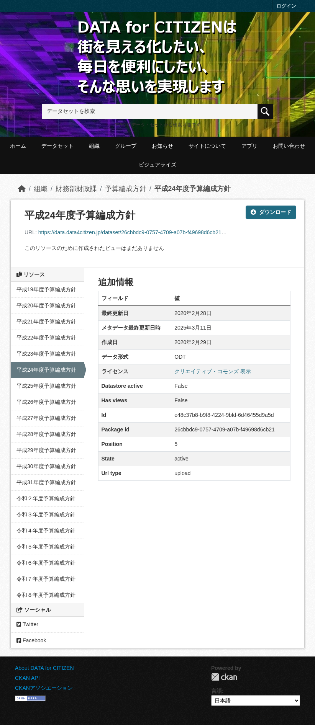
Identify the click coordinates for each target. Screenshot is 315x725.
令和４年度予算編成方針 (45, 530)
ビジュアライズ (157, 165)
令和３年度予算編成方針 (45, 514)
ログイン (286, 6)
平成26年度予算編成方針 (46, 402)
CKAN (224, 677)
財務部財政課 (76, 189)
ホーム (18, 146)
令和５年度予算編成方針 (45, 547)
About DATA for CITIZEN (44, 668)
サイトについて (207, 146)
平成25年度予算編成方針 (46, 386)
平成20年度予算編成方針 (46, 305)
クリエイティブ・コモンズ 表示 (212, 371)
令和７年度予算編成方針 (45, 579)
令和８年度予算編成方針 (45, 595)
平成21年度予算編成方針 (46, 321)
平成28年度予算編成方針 (46, 434)
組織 (94, 146)
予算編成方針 (125, 189)
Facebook (31, 640)
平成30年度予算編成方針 (46, 466)
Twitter (27, 624)
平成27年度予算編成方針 (46, 418)
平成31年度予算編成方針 (46, 482)
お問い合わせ (289, 146)
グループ (125, 146)
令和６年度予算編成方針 (45, 563)
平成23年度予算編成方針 (46, 354)
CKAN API (27, 678)
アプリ (249, 146)
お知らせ (162, 146)
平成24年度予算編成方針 (192, 189)
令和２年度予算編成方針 (45, 498)
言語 (216, 691)
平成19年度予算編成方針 (46, 289)
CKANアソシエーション (44, 688)
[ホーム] (22, 189)
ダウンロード (271, 212)
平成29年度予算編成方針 (46, 450)
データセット (57, 146)
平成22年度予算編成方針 (46, 338)
